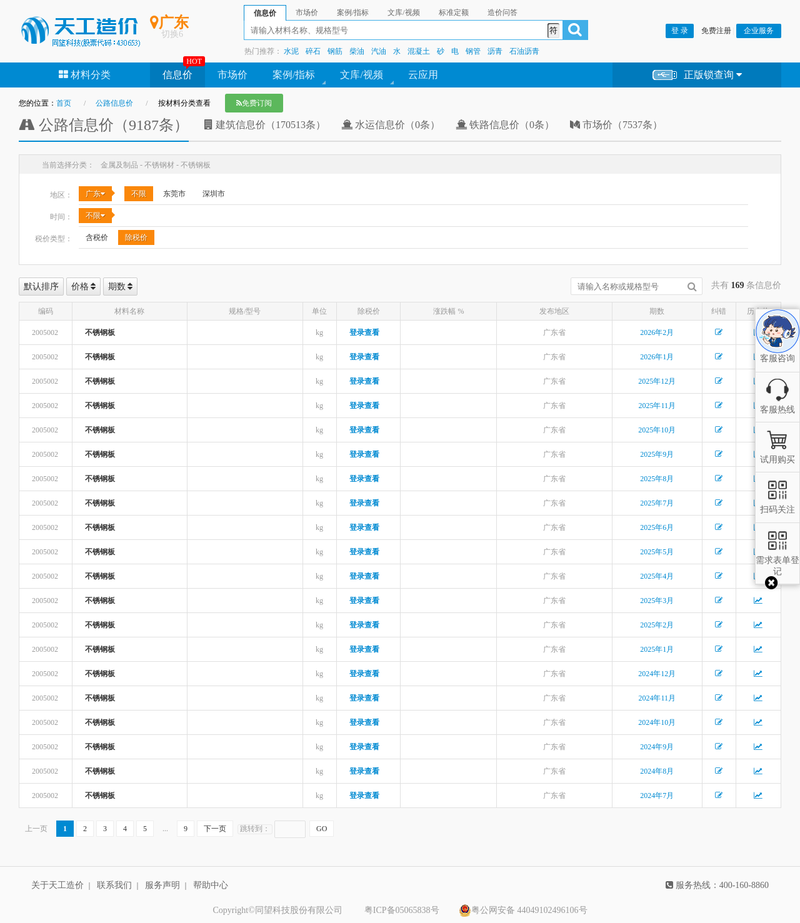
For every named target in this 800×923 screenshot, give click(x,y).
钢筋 (335, 51)
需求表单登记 (777, 560)
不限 (138, 193)
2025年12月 (657, 381)
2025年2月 (657, 625)
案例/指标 (293, 74)
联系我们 (114, 885)
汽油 (378, 51)
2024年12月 (657, 673)
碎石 (313, 51)
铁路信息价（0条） (505, 124)
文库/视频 (361, 74)
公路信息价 (114, 103)
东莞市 (174, 193)
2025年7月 (657, 503)
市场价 (233, 74)
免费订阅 (254, 103)
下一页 (215, 828)
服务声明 (162, 885)
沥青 (495, 51)
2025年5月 (657, 551)
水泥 (291, 51)
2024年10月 (657, 722)
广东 (95, 193)
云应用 (423, 74)
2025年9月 (657, 454)
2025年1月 (657, 649)
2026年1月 (657, 356)
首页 (63, 103)
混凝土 (419, 51)
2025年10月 (657, 430)
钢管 (473, 51)
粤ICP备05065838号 (401, 910)
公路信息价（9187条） (104, 125)
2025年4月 (657, 576)
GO (321, 828)
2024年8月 (657, 771)
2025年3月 (657, 600)
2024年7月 (657, 795)
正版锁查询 (697, 75)
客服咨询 (777, 347)
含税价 (97, 237)
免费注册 (716, 30)
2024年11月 (657, 698)
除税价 (136, 237)
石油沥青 (524, 51)
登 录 (679, 30)
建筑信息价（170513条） (265, 124)
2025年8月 (657, 478)
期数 (120, 286)
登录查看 (364, 332)
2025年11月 (657, 405)
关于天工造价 (57, 885)
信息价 (177, 74)
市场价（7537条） (616, 124)
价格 (83, 286)
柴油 (356, 51)
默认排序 (41, 286)
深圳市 (213, 193)
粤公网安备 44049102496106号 (523, 910)
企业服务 (759, 30)
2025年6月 (657, 527)
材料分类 (85, 74)
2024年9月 (657, 746)
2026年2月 (657, 332)
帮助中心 (210, 885)
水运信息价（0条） (390, 124)
